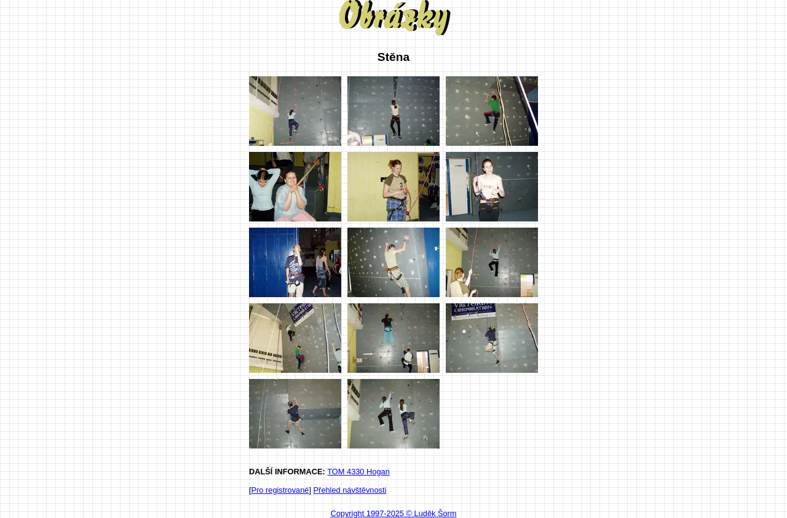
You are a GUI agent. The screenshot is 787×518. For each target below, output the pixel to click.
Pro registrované (280, 490)
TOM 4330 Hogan (358, 471)
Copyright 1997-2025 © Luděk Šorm (393, 513)
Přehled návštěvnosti (350, 490)
